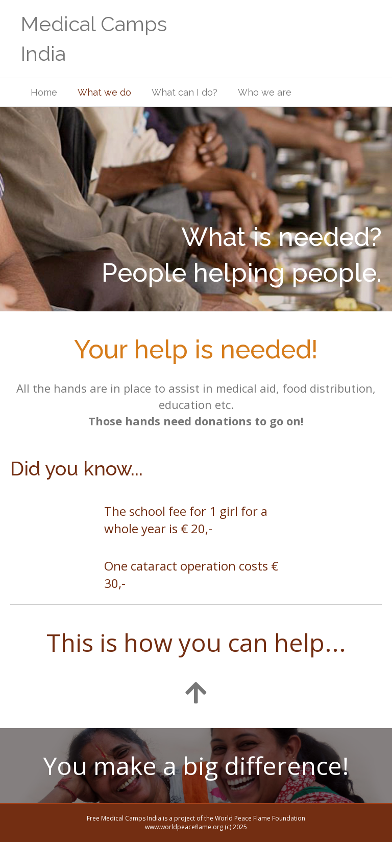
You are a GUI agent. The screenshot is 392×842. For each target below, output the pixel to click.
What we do (104, 92)
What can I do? (184, 92)
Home (44, 92)
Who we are (264, 92)
